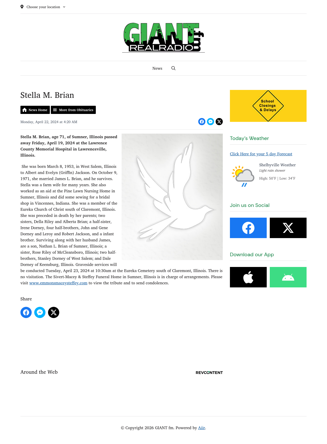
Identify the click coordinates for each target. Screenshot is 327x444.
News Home (38, 110)
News (157, 68)
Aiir (201, 427)
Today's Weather (249, 138)
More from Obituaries (76, 110)
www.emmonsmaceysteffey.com (58, 282)
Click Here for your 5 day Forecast (261, 153)
